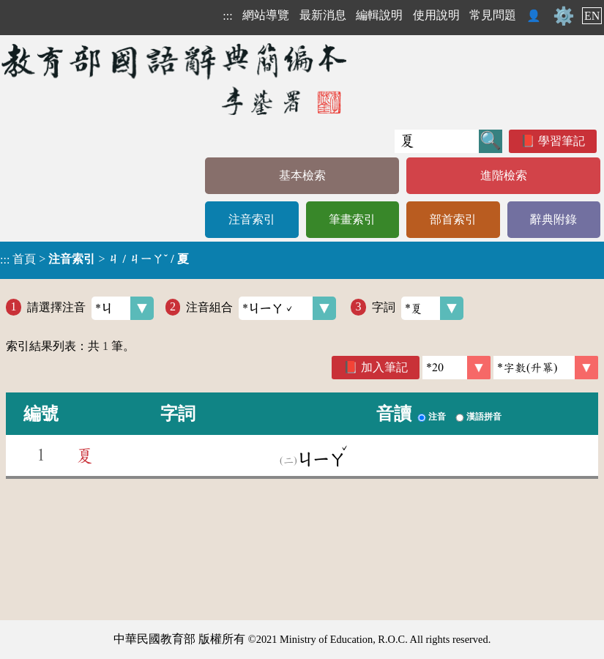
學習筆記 (561, 141)
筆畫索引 (352, 219)
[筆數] (456, 367)
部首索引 (453, 219)
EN (592, 16)
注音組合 (261, 308)
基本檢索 (302, 175)
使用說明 (436, 15)
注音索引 (251, 219)
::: (227, 16)
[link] (545, 367)
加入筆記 (384, 367)
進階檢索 (503, 175)
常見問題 (492, 15)
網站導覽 (265, 15)
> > (94, 259)
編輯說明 (379, 15)
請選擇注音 (90, 308)
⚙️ (564, 16)
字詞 (417, 308)
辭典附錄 (553, 219)
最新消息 (322, 15)
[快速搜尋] (437, 141)
